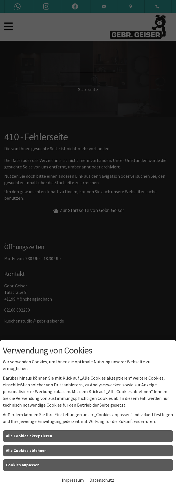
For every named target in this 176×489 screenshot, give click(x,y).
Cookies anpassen (22, 464)
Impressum (73, 480)
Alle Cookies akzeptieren (29, 435)
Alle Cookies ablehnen (26, 450)
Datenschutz (101, 480)
